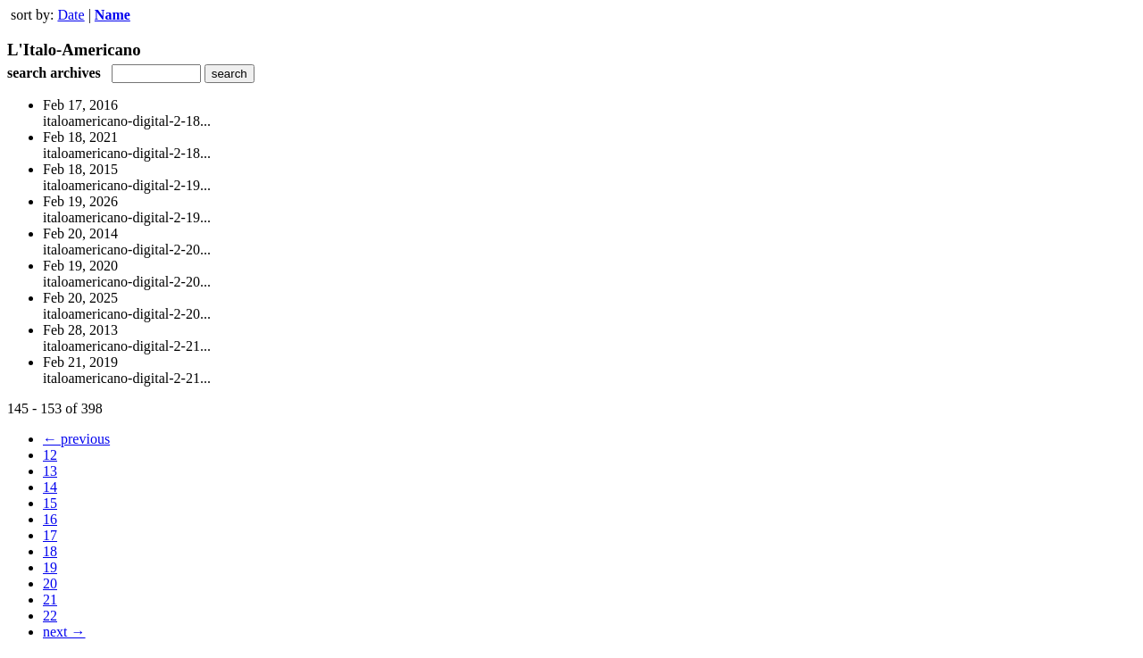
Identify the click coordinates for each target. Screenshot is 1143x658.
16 (50, 519)
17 (50, 535)
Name (112, 14)
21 (50, 599)
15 (50, 503)
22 (50, 615)
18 (50, 551)
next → (64, 631)
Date (70, 14)
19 (50, 567)
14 (50, 487)
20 (50, 583)
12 (50, 454)
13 (50, 471)
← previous (76, 438)
